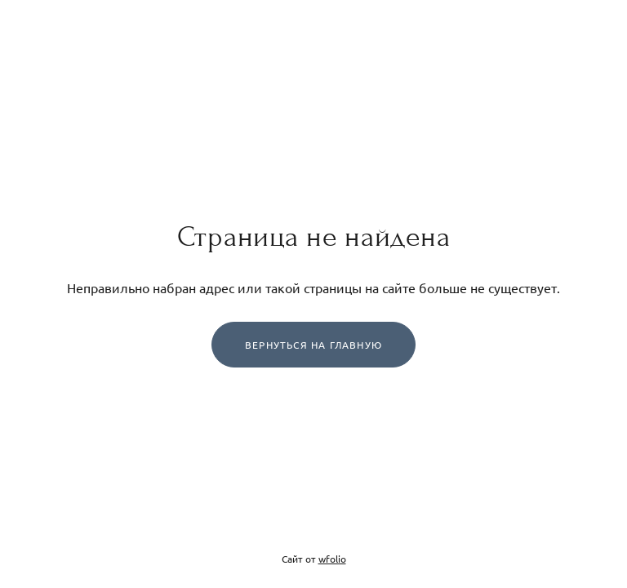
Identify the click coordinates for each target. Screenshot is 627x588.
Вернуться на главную (313, 344)
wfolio (332, 558)
